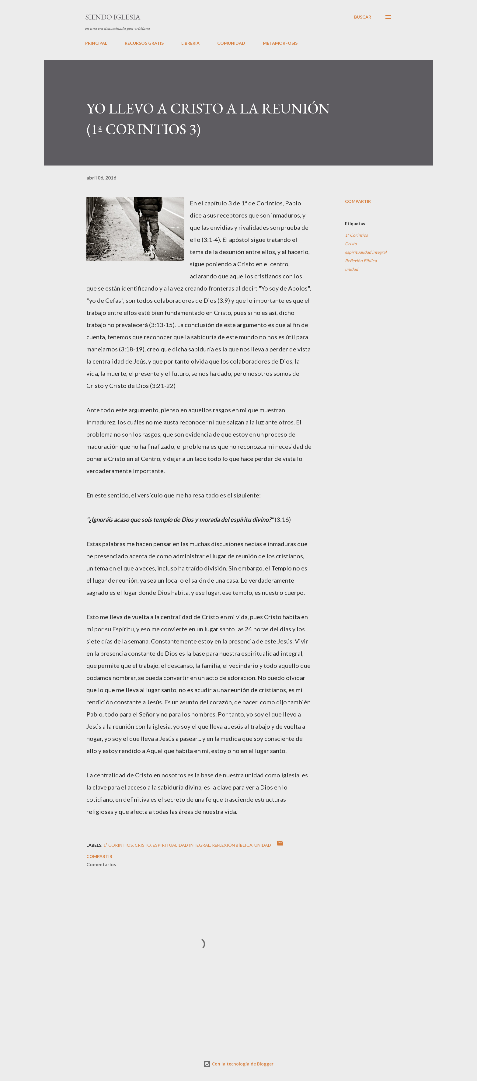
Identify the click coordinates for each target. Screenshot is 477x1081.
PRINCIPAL (96, 43)
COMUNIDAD (231, 43)
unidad (351, 269)
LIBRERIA (190, 43)
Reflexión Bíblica (361, 260)
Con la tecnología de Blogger (238, 1064)
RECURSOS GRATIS (144, 43)
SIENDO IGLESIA (112, 17)
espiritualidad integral (366, 252)
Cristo (351, 243)
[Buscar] (362, 17)
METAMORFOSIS (280, 43)
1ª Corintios (356, 235)
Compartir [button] (358, 201)
